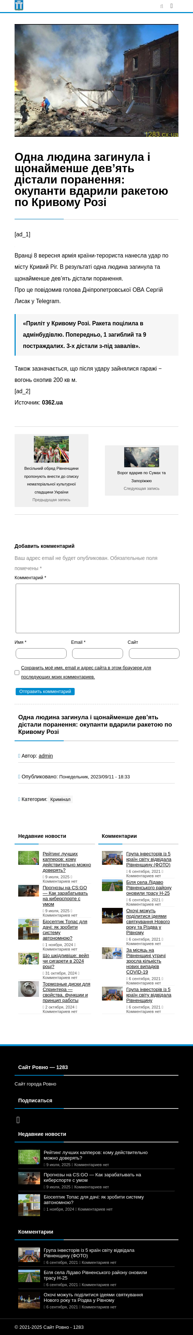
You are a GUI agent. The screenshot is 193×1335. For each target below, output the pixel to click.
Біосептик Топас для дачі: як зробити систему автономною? (65, 930)
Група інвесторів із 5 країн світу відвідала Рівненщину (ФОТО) (149, 859)
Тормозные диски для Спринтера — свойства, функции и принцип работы (66, 992)
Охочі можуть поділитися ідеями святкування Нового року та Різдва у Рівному (148, 921)
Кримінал (60, 799)
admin (46, 756)
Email (78, 642)
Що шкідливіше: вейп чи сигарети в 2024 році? (66, 961)
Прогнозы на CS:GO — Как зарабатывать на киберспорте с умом (65, 896)
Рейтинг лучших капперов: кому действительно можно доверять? (67, 862)
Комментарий (30, 577)
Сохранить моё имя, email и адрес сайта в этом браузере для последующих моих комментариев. (86, 672)
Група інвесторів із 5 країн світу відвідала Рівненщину (149, 995)
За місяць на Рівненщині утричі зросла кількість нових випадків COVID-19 (146, 961)
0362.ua (52, 402)
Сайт (133, 642)
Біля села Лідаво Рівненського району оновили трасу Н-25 (149, 887)
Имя (21, 642)
